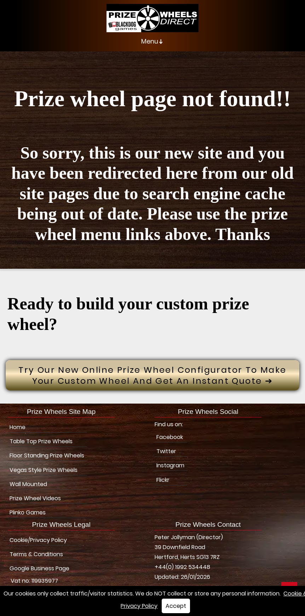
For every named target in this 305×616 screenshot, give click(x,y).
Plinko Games (28, 512)
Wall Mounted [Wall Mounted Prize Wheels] (28, 484)
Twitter (166, 451)
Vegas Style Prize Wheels (43, 470)
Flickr (162, 480)
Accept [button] (176, 606)
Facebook (169, 437)
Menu (153, 41)
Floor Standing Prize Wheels (47, 455)
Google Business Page (39, 568)
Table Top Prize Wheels (41, 441)
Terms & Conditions (36, 554)
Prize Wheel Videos (35, 498)
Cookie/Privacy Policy (38, 540)
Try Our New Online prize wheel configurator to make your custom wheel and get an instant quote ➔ (152, 375)
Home (17, 427)
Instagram (170, 465)
